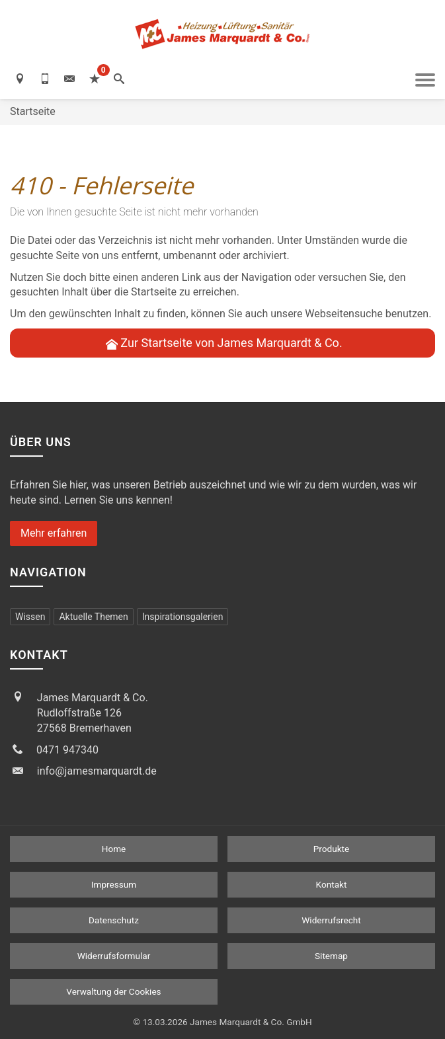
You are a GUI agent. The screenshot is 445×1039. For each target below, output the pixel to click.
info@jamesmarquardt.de (97, 771)
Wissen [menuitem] (30, 616)
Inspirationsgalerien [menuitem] (182, 616)
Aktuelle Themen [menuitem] (93, 616)
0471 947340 (67, 750)
